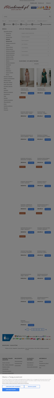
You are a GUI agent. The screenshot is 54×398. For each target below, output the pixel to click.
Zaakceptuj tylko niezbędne (13, 386)
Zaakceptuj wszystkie (11, 389)
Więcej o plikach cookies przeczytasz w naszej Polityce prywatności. (15, 383)
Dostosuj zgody (32, 386)
